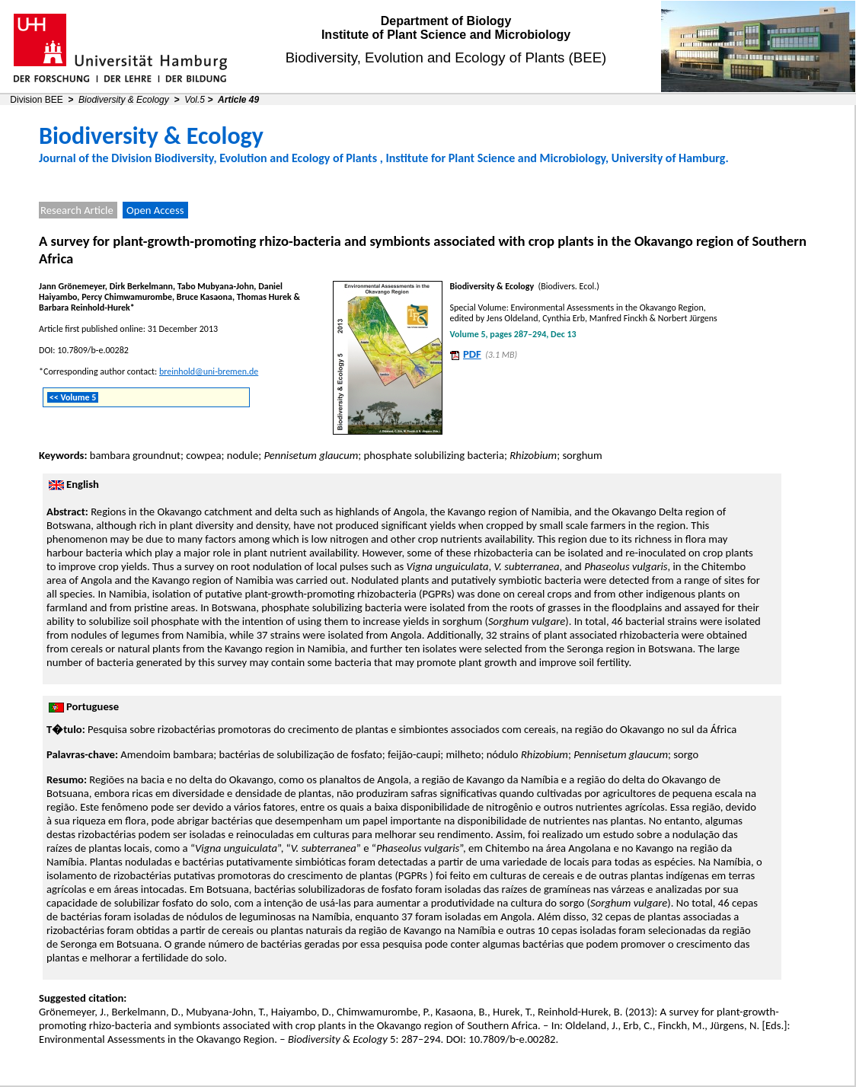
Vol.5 (194, 99)
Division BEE (36, 99)
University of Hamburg (669, 158)
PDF (472, 354)
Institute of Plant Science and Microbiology (445, 34)
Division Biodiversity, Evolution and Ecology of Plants (244, 158)
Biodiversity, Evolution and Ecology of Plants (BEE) (446, 57)
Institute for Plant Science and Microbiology (495, 158)
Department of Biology (446, 20)
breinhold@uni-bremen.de (208, 371)
